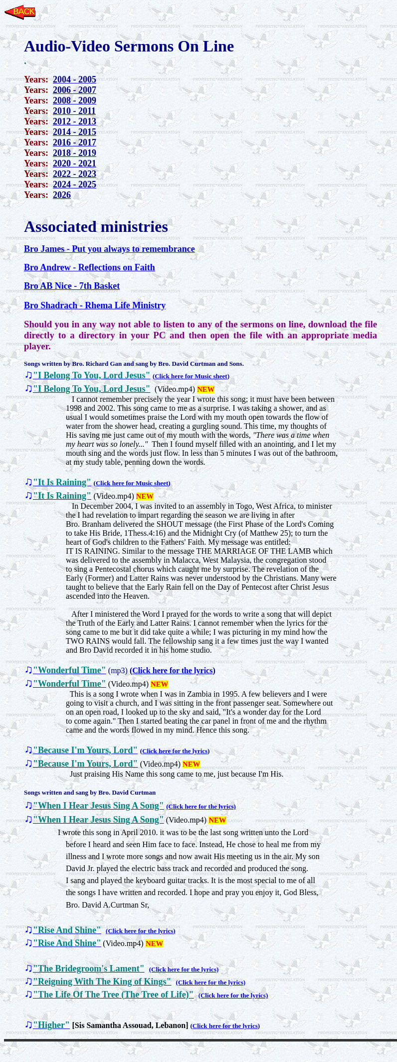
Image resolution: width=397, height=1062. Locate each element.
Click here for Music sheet (191, 376)
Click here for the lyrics (172, 670)
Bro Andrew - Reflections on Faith (89, 267)
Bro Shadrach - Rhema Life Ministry (95, 305)
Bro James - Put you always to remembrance (109, 249)
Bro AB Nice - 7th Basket (72, 286)
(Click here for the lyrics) (201, 806)
